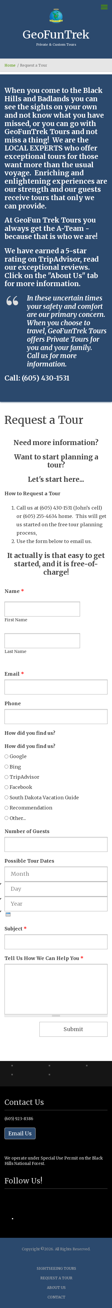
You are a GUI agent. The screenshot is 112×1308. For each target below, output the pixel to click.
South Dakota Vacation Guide (44, 798)
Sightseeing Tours (56, 1268)
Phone (12, 703)
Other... (18, 818)
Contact (56, 1297)
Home (10, 65)
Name (14, 591)
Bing (15, 767)
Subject (15, 929)
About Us (56, 1287)
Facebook (21, 787)
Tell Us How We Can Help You (44, 958)
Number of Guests (27, 831)
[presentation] (8, 914)
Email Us (20, 1133)
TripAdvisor (24, 777)
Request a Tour (56, 1278)
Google (18, 756)
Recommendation (31, 808)
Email (14, 674)
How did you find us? (29, 733)
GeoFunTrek (56, 35)
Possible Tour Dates (29, 861)
